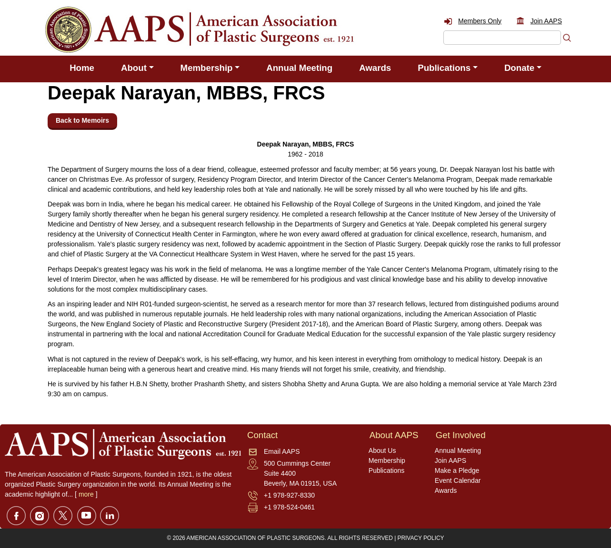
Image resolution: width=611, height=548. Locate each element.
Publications (387, 470)
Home (82, 68)
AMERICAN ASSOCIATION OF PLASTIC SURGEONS (256, 538)
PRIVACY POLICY (421, 538)
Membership (387, 460)
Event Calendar (458, 480)
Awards (375, 68)
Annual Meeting (299, 68)
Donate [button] (519, 68)
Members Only (479, 21)
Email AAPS (282, 451)
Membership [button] (206, 68)
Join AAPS (546, 21)
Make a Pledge (457, 470)
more (86, 494)
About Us (382, 450)
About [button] (134, 68)
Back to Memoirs (82, 120)
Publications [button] (444, 68)
